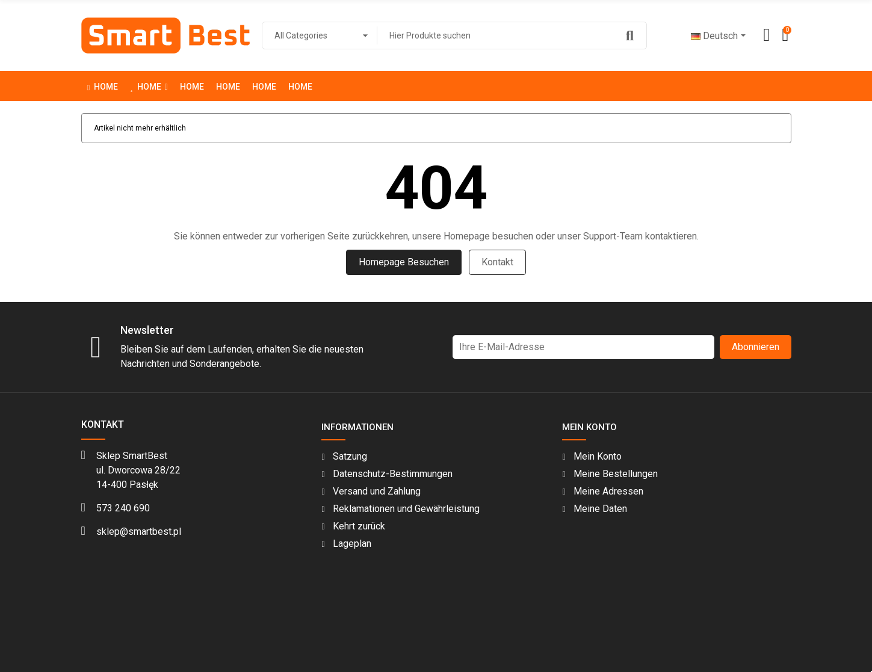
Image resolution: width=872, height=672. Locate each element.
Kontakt (497, 262)
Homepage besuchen (404, 262)
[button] (148, 86)
